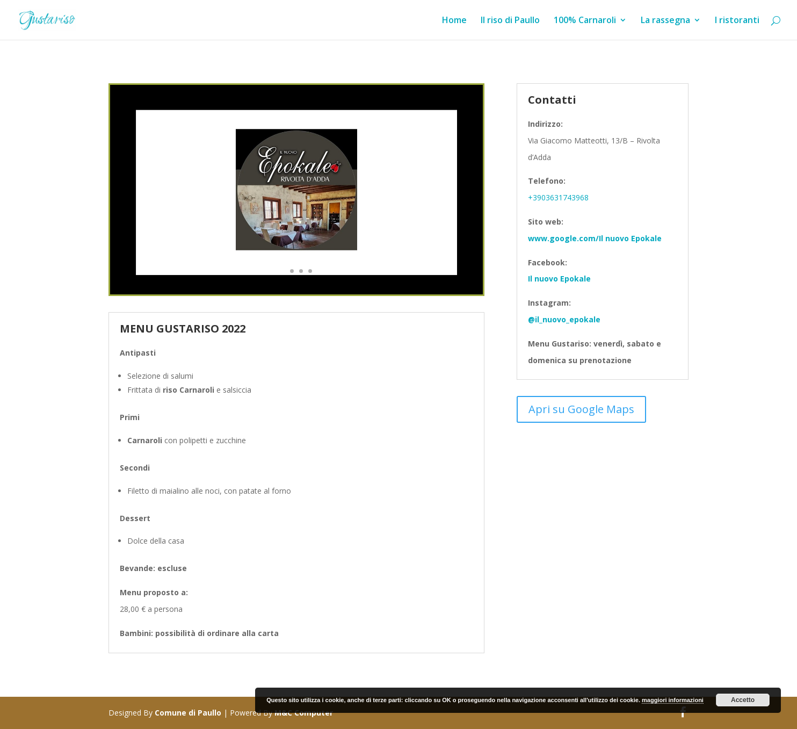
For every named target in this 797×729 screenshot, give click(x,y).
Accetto (743, 700)
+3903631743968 (558, 197)
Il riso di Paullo (510, 21)
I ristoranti (737, 21)
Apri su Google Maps (581, 409)
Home (454, 21)
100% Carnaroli (585, 21)
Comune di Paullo (188, 713)
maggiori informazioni (673, 700)
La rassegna (665, 21)
